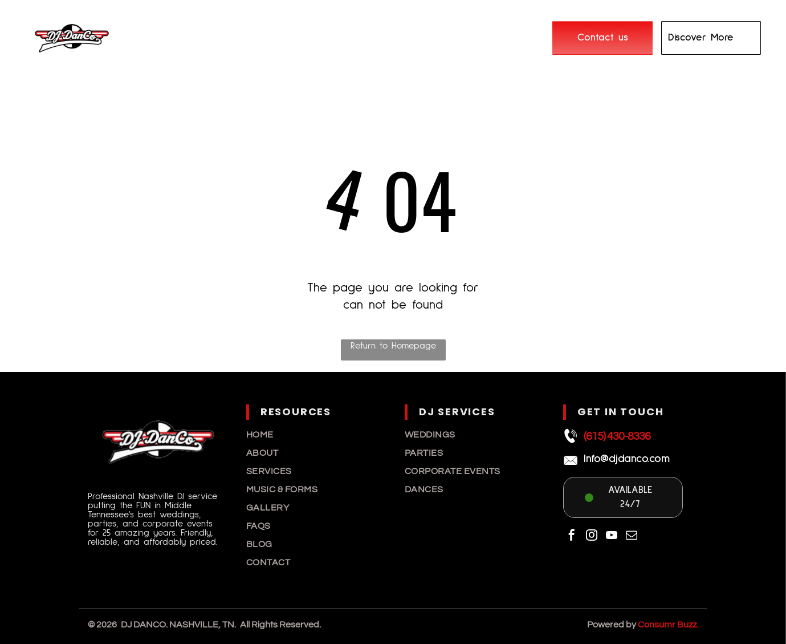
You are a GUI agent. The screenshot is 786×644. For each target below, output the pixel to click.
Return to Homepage (393, 345)
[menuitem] (205, 30)
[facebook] (571, 536)
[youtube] (611, 536)
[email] (631, 536)
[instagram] (591, 536)
